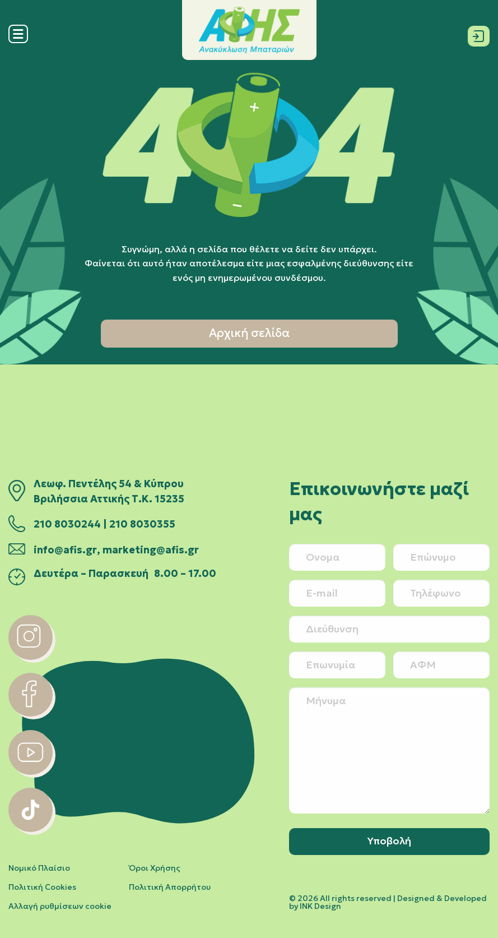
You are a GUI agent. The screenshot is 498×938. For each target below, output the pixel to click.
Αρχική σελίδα (249, 333)
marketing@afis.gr (151, 550)
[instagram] (30, 656)
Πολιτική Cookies (42, 887)
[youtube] (30, 771)
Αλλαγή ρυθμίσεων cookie (59, 906)
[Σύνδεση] (479, 34)
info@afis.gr (65, 550)
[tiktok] (30, 829)
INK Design (320, 906)
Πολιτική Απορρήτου (170, 887)
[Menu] (18, 40)
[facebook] (30, 713)
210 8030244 (67, 524)
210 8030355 (142, 524)
